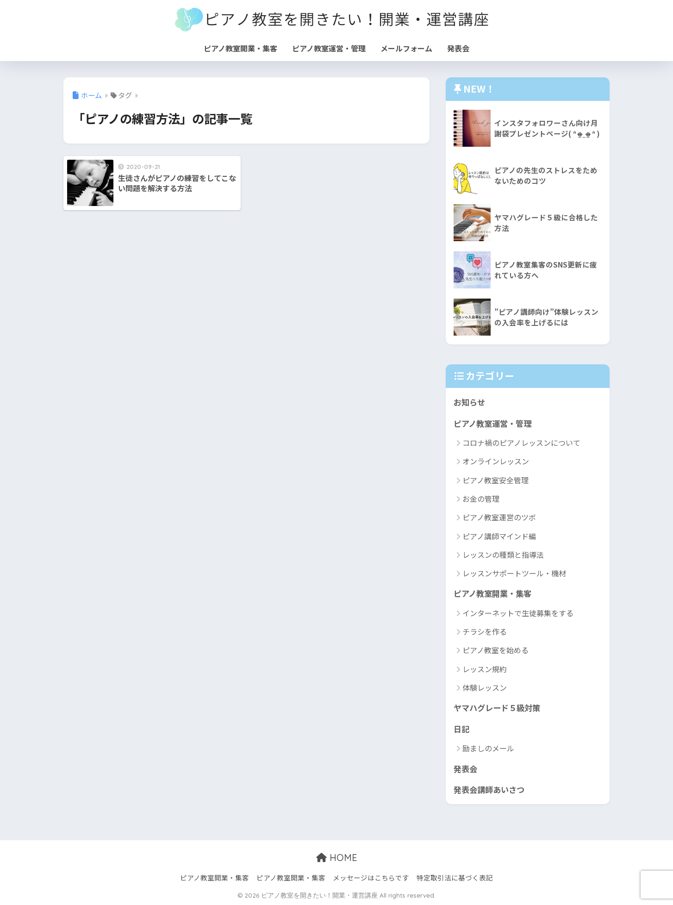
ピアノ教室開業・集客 (240, 48)
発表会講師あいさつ (489, 789)
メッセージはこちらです (371, 877)
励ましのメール (488, 748)
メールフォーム (406, 48)
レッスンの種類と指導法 (503, 554)
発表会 (458, 48)
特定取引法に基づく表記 (455, 877)
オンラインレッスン (495, 461)
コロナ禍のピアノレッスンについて (521, 442)
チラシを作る (484, 631)
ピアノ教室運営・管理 (329, 48)
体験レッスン (484, 687)
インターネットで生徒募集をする (517, 612)
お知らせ (469, 402)
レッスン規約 (484, 668)
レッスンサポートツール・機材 (514, 573)
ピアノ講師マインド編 (499, 536)
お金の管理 (480, 498)
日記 (461, 729)
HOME (336, 857)
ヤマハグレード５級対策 (497, 707)
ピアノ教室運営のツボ (499, 517)
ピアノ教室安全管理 (495, 480)
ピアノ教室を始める (495, 649)
